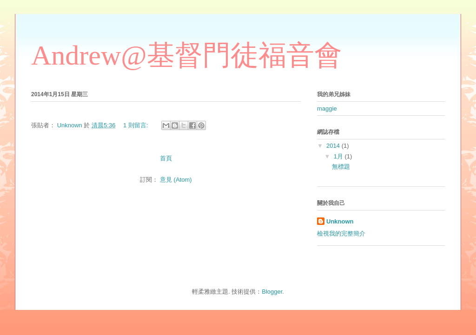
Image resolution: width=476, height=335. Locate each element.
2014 (334, 145)
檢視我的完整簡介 (341, 233)
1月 (339, 156)
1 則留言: (136, 125)
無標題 (341, 166)
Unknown (340, 221)
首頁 (166, 158)
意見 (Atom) (176, 179)
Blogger (272, 291)
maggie (327, 108)
